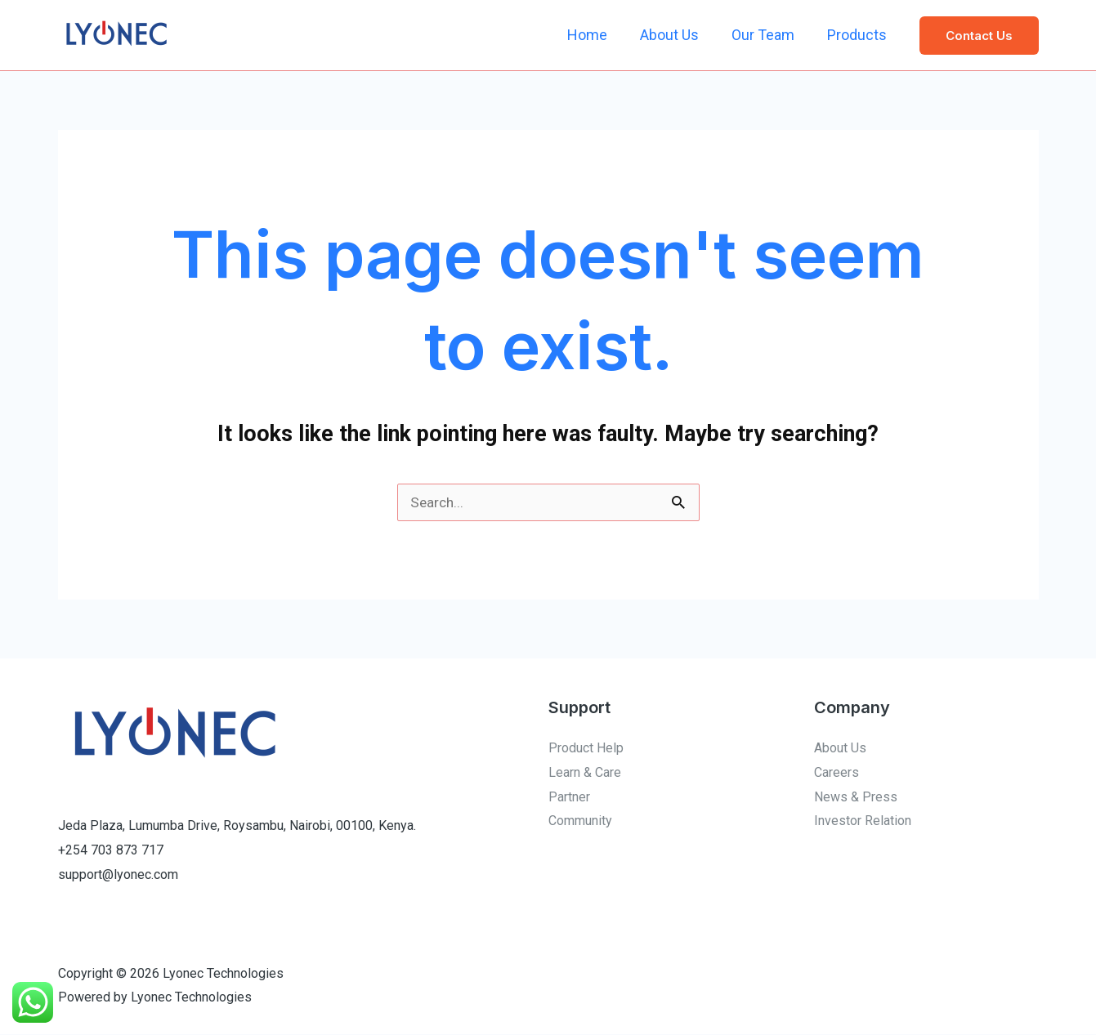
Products (858, 34)
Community (580, 821)
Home (599, 34)
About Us (677, 34)
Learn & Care (584, 773)
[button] (979, 35)
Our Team (767, 34)
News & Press (855, 797)
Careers (836, 773)
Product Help (586, 748)
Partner (569, 797)
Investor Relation (862, 821)
